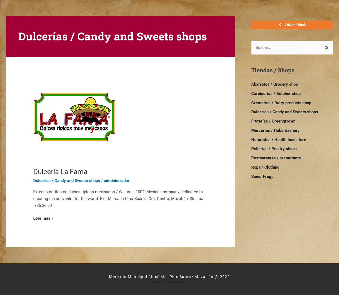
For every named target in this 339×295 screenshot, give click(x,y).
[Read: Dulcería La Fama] (74, 119)
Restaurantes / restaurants (276, 158)
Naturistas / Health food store (278, 139)
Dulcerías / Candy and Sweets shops (66, 180)
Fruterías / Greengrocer (273, 121)
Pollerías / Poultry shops (274, 149)
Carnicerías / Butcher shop (276, 93)
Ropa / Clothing (265, 167)
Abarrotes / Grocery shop (274, 84)
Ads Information (169, 281)
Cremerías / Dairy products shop (281, 102)
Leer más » (43, 218)
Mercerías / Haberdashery (275, 130)
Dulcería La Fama (60, 172)
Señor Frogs (262, 176)
